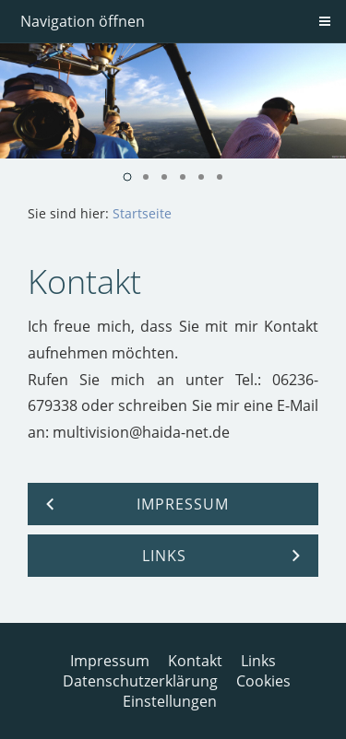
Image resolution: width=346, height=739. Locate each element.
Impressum (109, 661)
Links (258, 661)
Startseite (142, 213)
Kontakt (195, 661)
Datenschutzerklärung (140, 681)
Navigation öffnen (82, 21)
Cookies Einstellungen (207, 691)
